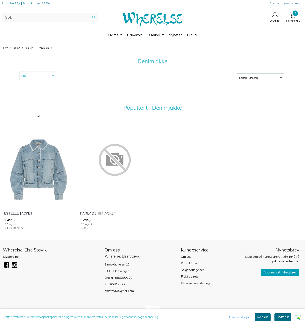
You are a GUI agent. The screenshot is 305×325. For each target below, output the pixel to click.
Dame (113, 35)
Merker (155, 35)
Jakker (27, 48)
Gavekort (135, 35)
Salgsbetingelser (192, 270)
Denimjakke (43, 48)
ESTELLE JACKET (18, 213)
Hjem (5, 47)
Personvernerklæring (195, 283)
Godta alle (283, 317)
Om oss (274, 3)
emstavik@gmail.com (119, 291)
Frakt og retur (190, 276)
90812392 (117, 284)
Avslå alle (262, 317)
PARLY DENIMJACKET (98, 213)
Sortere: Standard (249, 77)
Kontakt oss (292, 3)
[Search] (50, 17)
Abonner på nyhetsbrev (280, 272)
